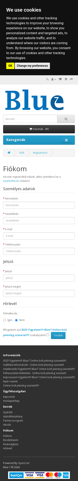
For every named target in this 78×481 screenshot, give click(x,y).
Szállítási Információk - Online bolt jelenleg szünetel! (33, 365)
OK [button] (10, 65)
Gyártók (7, 412)
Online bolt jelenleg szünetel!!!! (21, 385)
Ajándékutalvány (12, 416)
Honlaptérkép (11, 401)
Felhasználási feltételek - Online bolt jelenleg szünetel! (34, 373)
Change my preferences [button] (32, 65)
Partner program (13, 420)
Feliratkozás (10, 313)
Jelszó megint (13, 286)
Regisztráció (40, 152)
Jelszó (8, 271)
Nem (20, 320)
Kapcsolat (9, 396)
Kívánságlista (10, 444)
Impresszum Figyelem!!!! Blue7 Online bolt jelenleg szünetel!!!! (39, 377)
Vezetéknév (12, 214)
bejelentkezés (11, 181)
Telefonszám (12, 244)
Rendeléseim (10, 440)
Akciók (7, 424)
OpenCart (24, 463)
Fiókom (7, 436)
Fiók (21, 152)
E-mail (8, 229)
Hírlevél (7, 448)
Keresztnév (11, 198)
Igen (7, 320)
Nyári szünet (10, 381)
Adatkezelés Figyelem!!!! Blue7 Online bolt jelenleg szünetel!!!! (39, 369)
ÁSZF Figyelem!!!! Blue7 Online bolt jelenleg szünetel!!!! (34, 360)
